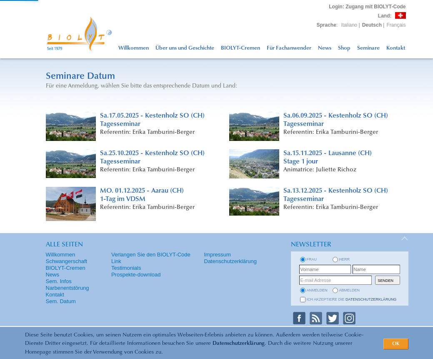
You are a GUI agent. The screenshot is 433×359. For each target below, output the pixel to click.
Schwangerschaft (67, 261)
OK (396, 343)
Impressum (217, 254)
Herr (344, 259)
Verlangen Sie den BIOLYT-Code (150, 254)
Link (116, 261)
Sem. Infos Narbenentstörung (67, 284)
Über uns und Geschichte (184, 48)
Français (395, 25)
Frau (312, 259)
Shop (344, 48)
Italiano (349, 25)
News (324, 48)
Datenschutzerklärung (239, 343)
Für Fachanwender (289, 48)
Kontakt (395, 48)
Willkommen (133, 48)
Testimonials (126, 268)
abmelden (349, 290)
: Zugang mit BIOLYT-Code (367, 7)
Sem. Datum (61, 301)
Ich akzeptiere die (352, 299)
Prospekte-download (136, 274)
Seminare (368, 48)
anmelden (317, 290)
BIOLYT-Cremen (240, 48)
